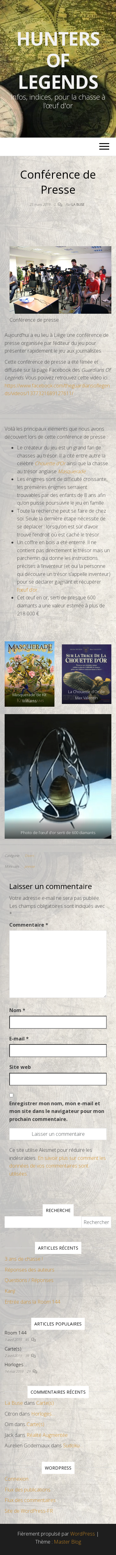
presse (29, 866)
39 (27, 1355)
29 (29, 1371)
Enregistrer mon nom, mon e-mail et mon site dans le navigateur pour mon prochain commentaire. (56, 1111)
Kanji (10, 1291)
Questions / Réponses (29, 1280)
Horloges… (16, 1364)
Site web (20, 1067)
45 (27, 1339)
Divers (29, 855)
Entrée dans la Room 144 (32, 1301)
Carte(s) (13, 1349)
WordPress (82, 1533)
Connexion (16, 1478)
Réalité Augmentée (47, 1435)
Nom (17, 1010)
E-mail (19, 1038)
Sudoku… (73, 1445)
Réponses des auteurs (29, 1269)
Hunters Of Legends (58, 60)
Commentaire (28, 924)
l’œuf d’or (27, 589)
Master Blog (67, 1541)
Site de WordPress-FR (29, 1510)
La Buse (77, 204)
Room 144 (16, 1333)
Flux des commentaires (30, 1500)
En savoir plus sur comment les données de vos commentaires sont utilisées (57, 1166)
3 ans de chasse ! (24, 1258)
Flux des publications (27, 1489)
